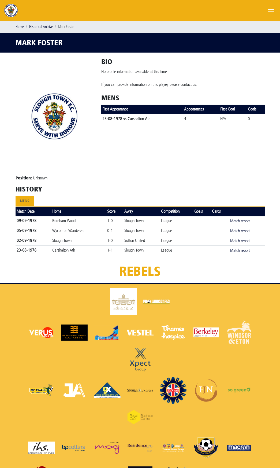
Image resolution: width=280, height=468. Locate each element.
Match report (240, 220)
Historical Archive (41, 26)
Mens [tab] (24, 201)
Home (20, 26)
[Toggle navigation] (271, 9)
